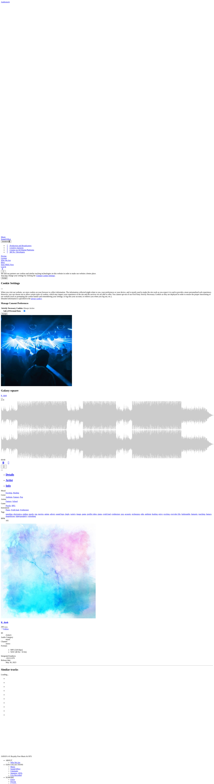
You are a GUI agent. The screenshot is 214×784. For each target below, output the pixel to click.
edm (142, 514)
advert (52, 514)
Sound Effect (6, 239)
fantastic (194, 514)
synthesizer (115, 514)
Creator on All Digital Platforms (20, 250)
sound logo (60, 514)
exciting (166, 514)
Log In (3, 267)
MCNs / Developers (15, 252)
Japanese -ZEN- (16, 773)
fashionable (185, 514)
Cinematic (14, 771)
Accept (4, 278)
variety (72, 514)
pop (122, 514)
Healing (16, 493)
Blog (3, 262)
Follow (5, 629)
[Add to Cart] (3, 462)
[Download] (4, 467)
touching (201, 514)
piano (100, 514)
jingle (67, 514)
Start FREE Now (7, 265)
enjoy (160, 514)
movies (41, 514)
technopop (136, 514)
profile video (92, 514)
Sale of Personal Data (12, 311)
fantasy (208, 514)
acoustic (128, 514)
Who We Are (6, 260)
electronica (17, 514)
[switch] (24, 311)
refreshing (32, 516)
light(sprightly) (21, 516)
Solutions (6, 241)
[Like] (8, 462)
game (84, 514)
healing (155, 514)
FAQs (12, 780)
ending (25, 514)
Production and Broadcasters (18, 246)
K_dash (4, 396)
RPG (13, 506)
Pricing (3, 256)
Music (3, 237)
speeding (9, 514)
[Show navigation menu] (3, 271)
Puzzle (8, 506)
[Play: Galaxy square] (2, 398)
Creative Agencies (15, 248)
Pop (21, 497)
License (4, 258)
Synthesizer (24, 510)
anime (47, 514)
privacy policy (36, 299)
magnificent (10, 516)
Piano (8, 510)
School (15, 501)
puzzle (31, 514)
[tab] (109, 474)
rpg (36, 514)
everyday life (176, 514)
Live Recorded (16, 775)
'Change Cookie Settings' (45, 276)
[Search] (2, 269)
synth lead (107, 514)
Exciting (9, 493)
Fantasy (16, 497)
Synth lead (15, 510)
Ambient (9, 497)
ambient (148, 514)
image (78, 514)
